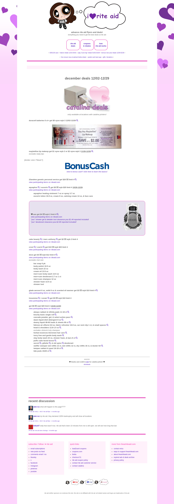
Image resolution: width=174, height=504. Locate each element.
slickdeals (87, 364)
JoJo (87, 362)
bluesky (33, 457)
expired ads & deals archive (124, 457)
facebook (34, 463)
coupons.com (77, 452)
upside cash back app (94, 57)
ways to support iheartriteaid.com (126, 452)
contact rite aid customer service (84, 463)
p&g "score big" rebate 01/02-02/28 (89, 53)
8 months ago (53, 430)
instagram (34, 466)
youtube (34, 471)
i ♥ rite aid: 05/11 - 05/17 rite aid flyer (39, 411)
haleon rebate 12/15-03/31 (68, 53)
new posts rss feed (38, 452)
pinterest (34, 469)
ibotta (74, 454)
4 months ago (56, 411)
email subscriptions (38, 449)
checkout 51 (76, 457)
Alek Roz (36, 407)
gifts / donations (108, 57)
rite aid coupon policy (80, 460)
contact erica (118, 449)
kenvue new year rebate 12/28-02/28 (112, 53)
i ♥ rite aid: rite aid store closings (38, 430)
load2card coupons (79, 449)
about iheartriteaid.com (122, 454)
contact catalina (78, 466)
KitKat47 (36, 426)
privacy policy (119, 460)
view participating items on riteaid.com (44, 182)
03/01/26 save (54, 53)
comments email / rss (38, 454)
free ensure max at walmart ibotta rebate (73, 57)
